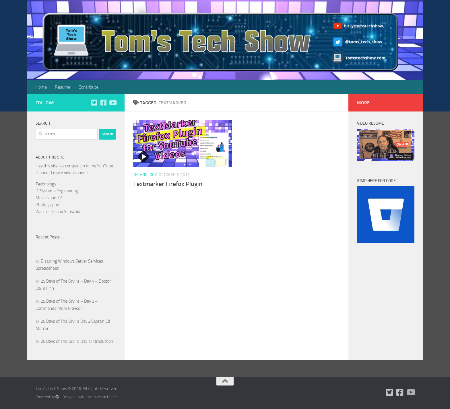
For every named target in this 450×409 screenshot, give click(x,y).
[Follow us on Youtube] (112, 102)
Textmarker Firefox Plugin (167, 184)
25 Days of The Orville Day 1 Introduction (77, 341)
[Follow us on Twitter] (94, 102)
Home (41, 87)
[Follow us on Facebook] (103, 102)
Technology (145, 174)
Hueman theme (105, 397)
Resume (62, 87)
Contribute (88, 87)
